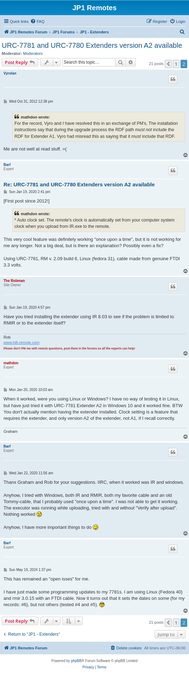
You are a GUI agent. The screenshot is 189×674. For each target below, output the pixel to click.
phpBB (76, 661)
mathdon (11, 363)
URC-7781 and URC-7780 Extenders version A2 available (92, 45)
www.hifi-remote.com (21, 342)
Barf (7, 165)
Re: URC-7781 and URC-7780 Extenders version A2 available (79, 184)
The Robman (14, 281)
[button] (168, 64)
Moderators (33, 53)
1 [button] (176, 64)
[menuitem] (37, 21)
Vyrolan (10, 73)
